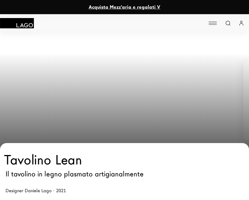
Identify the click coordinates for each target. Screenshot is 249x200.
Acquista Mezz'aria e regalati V (124, 7)
